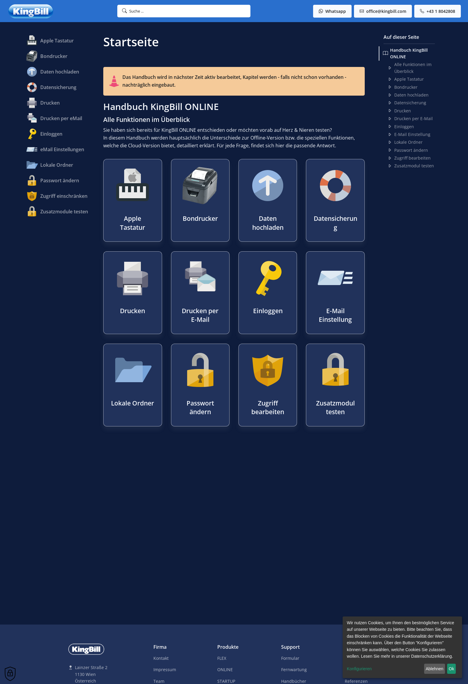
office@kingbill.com (383, 11)
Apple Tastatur (406, 79)
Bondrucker (403, 87)
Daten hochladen (408, 95)
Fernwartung (294, 669)
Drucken (399, 111)
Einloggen (401, 126)
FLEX (221, 658)
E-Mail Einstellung (409, 134)
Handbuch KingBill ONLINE (405, 53)
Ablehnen (434, 668)
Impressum (164, 669)
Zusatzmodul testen (411, 166)
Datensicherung (407, 103)
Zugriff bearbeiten (409, 158)
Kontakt (161, 658)
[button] (184, 11)
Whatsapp (332, 11)
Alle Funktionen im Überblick (410, 68)
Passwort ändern (408, 150)
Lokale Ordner (405, 142)
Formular (290, 658)
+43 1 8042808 (437, 11)
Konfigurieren (359, 668)
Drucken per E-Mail (410, 118)
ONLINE (225, 669)
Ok (451, 668)
